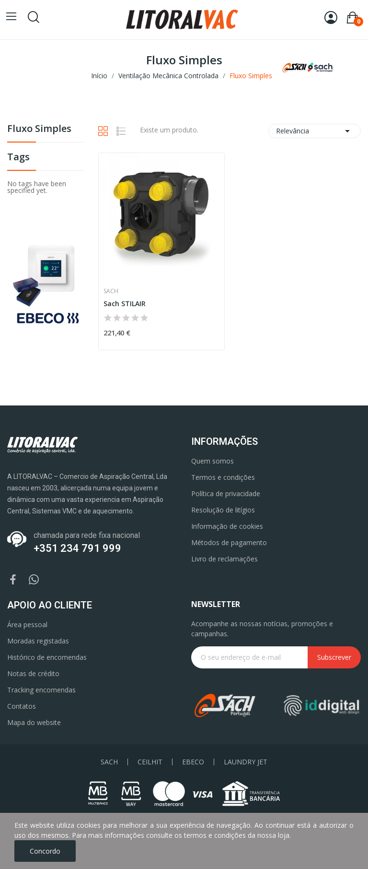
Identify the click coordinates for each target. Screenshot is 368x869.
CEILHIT (150, 762)
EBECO (193, 762)
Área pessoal (27, 624)
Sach (111, 291)
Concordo (45, 851)
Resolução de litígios (223, 509)
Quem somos (212, 460)
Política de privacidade (225, 493)
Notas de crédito (33, 673)
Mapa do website (34, 722)
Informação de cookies (227, 526)
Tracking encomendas (41, 689)
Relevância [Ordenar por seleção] (314, 131)
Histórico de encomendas (47, 657)
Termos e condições (223, 477)
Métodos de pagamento (229, 542)
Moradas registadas (38, 640)
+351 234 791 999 (77, 548)
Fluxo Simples (39, 129)
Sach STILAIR (125, 303)
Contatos (21, 706)
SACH (109, 762)
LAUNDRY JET (245, 762)
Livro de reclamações (224, 558)
